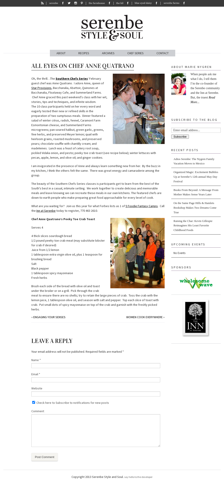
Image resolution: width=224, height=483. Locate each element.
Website (36, 388)
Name (36, 360)
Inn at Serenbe (46, 211)
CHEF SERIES (135, 53)
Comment (37, 411)
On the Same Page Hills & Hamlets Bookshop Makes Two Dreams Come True (194, 207)
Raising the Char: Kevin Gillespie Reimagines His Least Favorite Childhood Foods (192, 225)
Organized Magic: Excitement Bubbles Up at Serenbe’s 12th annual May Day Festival (195, 176)
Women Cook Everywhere (144, 317)
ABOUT (61, 53)
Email (35, 374)
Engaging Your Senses (49, 317)
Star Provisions (41, 88)
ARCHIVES (108, 53)
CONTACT (162, 53)
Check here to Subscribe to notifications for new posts (70, 403)
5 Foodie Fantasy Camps (142, 206)
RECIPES (83, 53)
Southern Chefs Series (72, 79)
